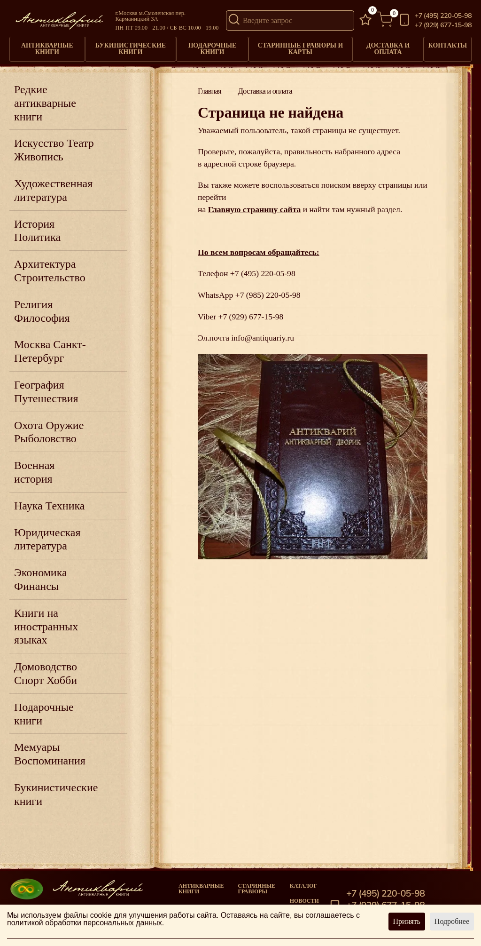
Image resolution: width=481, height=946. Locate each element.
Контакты (447, 44)
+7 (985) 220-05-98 (268, 291)
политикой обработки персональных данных (84, 923)
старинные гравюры (256, 884)
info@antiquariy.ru (262, 334)
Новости (304, 897)
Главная (209, 88)
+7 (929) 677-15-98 (443, 25)
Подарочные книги (211, 47)
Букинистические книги (130, 47)
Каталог (303, 882)
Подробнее (451, 921)
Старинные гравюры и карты (299, 47)
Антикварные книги (47, 47)
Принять (406, 921)
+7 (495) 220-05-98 (443, 15)
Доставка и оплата (386, 47)
